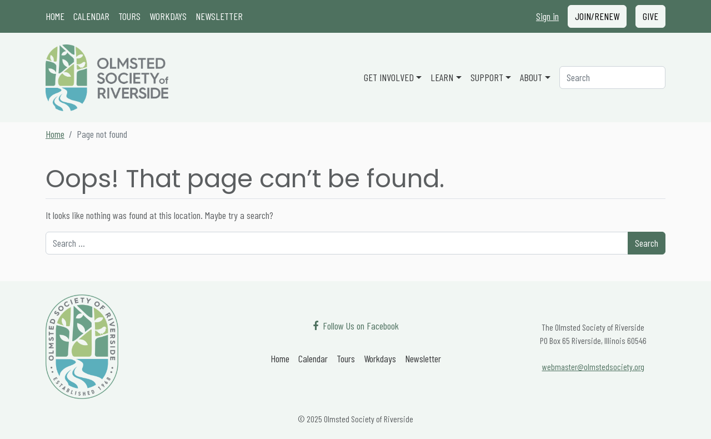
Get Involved (389, 77)
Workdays (168, 16)
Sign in (547, 16)
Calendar (91, 16)
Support (486, 77)
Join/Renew (597, 16)
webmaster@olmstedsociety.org (593, 366)
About (531, 77)
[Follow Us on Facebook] (356, 325)
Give (650, 16)
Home (55, 16)
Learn (441, 77)
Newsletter (219, 16)
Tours (129, 16)
